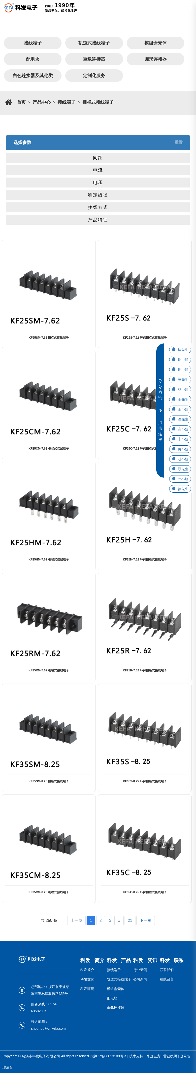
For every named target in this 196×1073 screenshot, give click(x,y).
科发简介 (87, 970)
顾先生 (183, 469)
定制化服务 (94, 75)
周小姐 (183, 360)
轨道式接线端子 (94, 43)
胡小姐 (183, 459)
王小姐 (183, 409)
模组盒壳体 (155, 43)
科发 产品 (119, 960)
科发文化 (87, 979)
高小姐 (183, 429)
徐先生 (183, 350)
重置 (179, 142)
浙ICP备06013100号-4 (109, 1056)
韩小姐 (183, 479)
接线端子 (33, 43)
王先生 (183, 399)
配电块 (32, 59)
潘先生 (183, 419)
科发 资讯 (145, 960)
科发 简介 (92, 960)
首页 (21, 102)
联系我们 (167, 970)
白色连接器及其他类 (33, 75)
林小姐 (183, 389)
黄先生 (183, 379)
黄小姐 (183, 449)
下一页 (146, 920)
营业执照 (170, 1056)
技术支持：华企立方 (145, 1056)
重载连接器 (94, 59)
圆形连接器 (155, 59)
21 (130, 920)
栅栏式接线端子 (98, 102)
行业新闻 (140, 970)
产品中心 (42, 102)
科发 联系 (172, 960)
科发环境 (87, 989)
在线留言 (167, 979)
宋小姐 (183, 439)
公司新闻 (140, 979)
